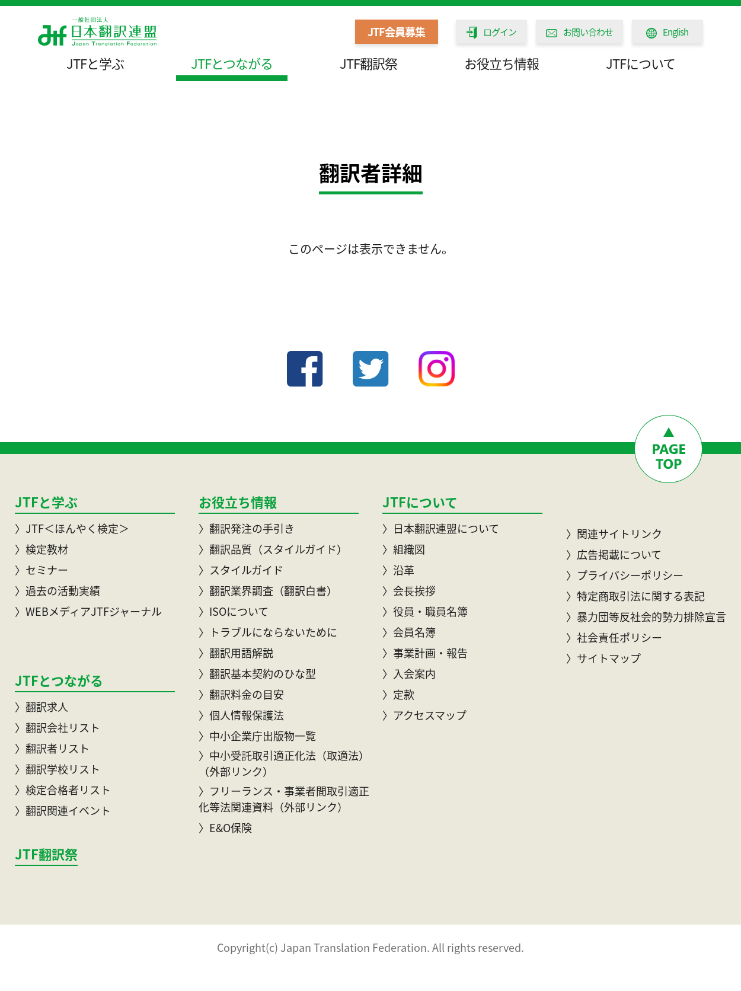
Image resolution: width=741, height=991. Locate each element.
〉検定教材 (41, 549)
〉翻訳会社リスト (57, 728)
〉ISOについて (234, 611)
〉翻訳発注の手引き (247, 528)
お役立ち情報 (501, 63)
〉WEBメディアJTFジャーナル (88, 611)
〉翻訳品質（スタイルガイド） (273, 549)
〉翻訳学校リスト (57, 769)
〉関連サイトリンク (614, 534)
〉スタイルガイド (241, 570)
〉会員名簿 (409, 632)
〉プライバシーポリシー (624, 575)
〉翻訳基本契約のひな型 (257, 674)
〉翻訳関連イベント (63, 811)
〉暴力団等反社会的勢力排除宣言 (646, 617)
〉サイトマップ (603, 658)
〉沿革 (398, 570)
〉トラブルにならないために (268, 632)
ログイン (491, 32)
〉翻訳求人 (41, 707)
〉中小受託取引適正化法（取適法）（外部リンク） (284, 763)
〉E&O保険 (225, 828)
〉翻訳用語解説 (236, 653)
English (667, 32)
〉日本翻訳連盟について (440, 528)
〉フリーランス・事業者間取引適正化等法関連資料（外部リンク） (284, 799)
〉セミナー (41, 570)
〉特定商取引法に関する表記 (635, 596)
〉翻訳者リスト (52, 748)
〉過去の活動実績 (57, 591)
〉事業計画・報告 (425, 653)
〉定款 (398, 694)
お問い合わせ (579, 32)
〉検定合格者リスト (63, 790)
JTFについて (640, 63)
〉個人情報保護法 (241, 715)
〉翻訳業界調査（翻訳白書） (268, 591)
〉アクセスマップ (424, 715)
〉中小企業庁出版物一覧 (257, 736)
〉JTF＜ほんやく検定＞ (72, 528)
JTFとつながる (232, 63)
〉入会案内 (409, 674)
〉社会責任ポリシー (614, 637)
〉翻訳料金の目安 (241, 694)
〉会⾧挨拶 (409, 591)
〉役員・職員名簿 (425, 611)
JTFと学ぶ (95, 63)
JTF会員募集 (396, 32)
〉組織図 (403, 549)
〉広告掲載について (614, 554)
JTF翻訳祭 (368, 63)
